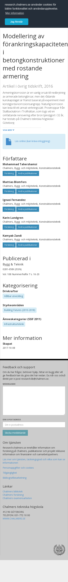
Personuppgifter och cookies (18, 467)
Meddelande (9, 384)
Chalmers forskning (13, 494)
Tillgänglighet (10, 472)
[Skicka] (15, 433)
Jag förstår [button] (16, 21)
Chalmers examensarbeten (17, 498)
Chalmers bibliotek (13, 491)
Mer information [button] (14, 13)
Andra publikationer (27, 173)
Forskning (9, 173)
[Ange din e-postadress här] (34, 424)
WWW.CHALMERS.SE (14, 518)
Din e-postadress (12, 419)
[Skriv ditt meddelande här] (34, 400)
